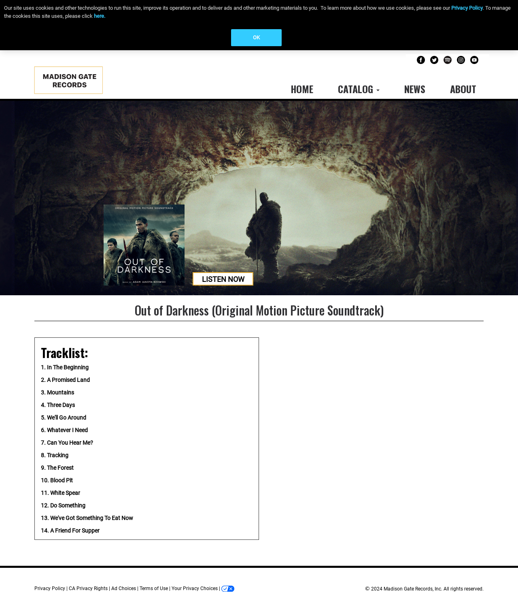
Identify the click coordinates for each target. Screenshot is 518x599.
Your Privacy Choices (195, 588)
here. (99, 16)
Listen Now (223, 279)
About (463, 88)
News (414, 88)
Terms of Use (154, 588)
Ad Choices (123, 588)
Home (302, 88)
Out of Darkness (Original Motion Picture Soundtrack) (259, 310)
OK (256, 37)
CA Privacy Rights (88, 588)
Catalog (359, 88)
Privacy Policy (467, 8)
